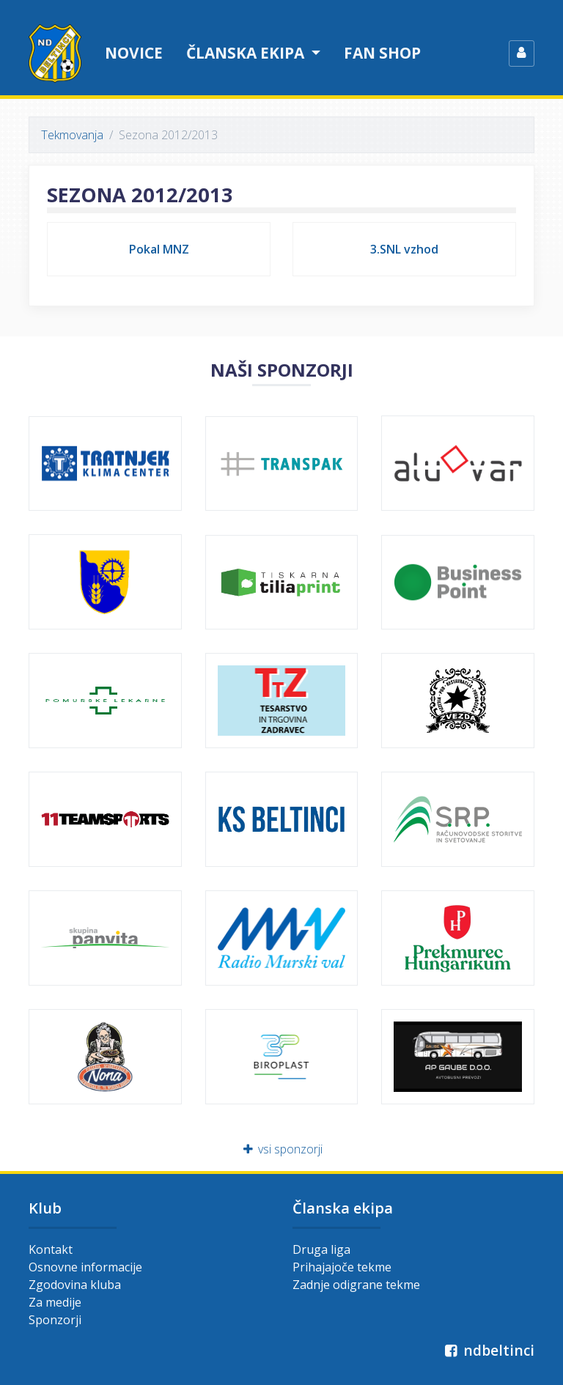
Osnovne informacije (85, 1267)
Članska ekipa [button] (247, 53)
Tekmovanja (72, 135)
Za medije (55, 1302)
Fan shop (382, 53)
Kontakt (51, 1249)
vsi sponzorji (281, 1149)
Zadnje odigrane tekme (356, 1285)
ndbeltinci (487, 1350)
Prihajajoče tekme (341, 1267)
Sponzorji (55, 1320)
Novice (134, 53)
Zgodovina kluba (75, 1285)
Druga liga (321, 1249)
